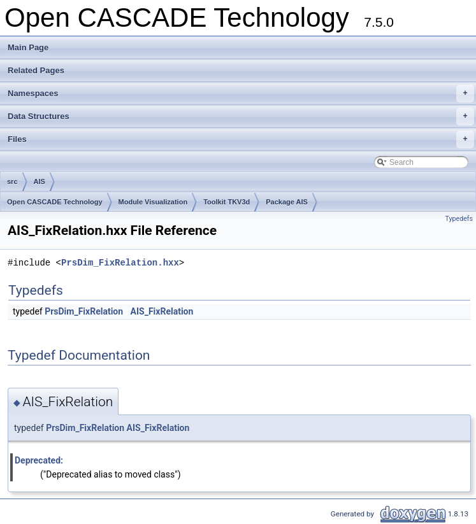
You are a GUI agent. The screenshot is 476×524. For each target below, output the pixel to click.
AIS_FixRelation (162, 311)
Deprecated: (39, 460)
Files (241, 139)
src (12, 181)
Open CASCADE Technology (55, 202)
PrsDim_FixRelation (84, 311)
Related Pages (36, 70)
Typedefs (459, 219)
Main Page (28, 47)
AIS (39, 181)
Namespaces (241, 94)
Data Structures (241, 116)
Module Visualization (153, 202)
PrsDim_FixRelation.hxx (120, 263)
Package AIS (287, 202)
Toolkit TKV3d (226, 202)
